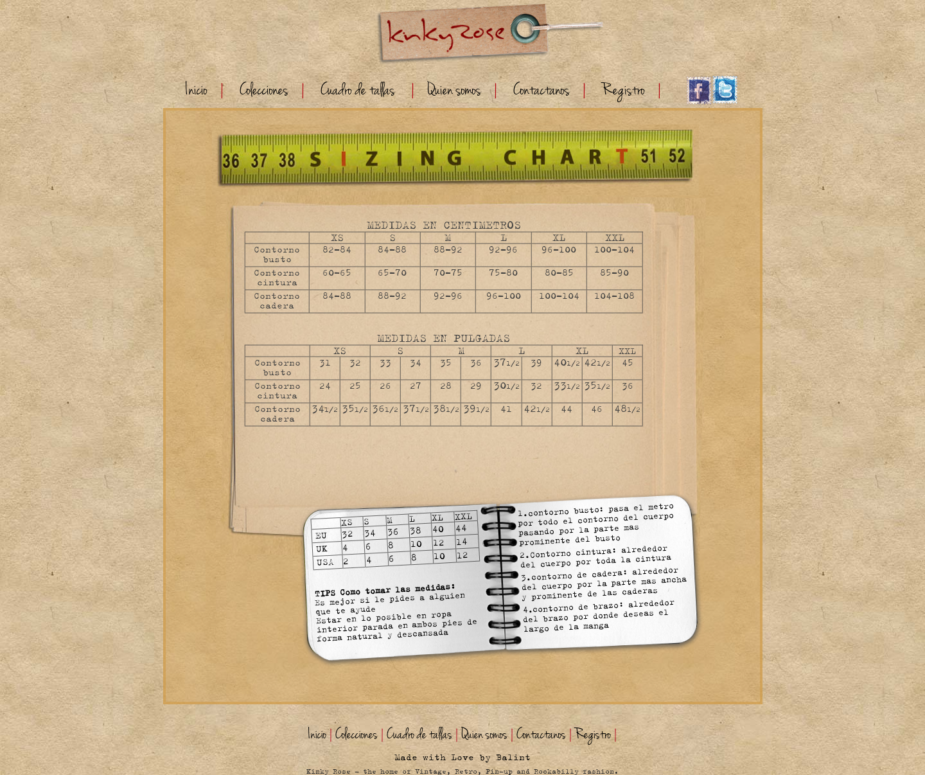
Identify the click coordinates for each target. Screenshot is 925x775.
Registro (623, 90)
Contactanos (541, 90)
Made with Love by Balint (462, 757)
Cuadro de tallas (358, 90)
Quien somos (454, 90)
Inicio (196, 90)
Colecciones (264, 90)
